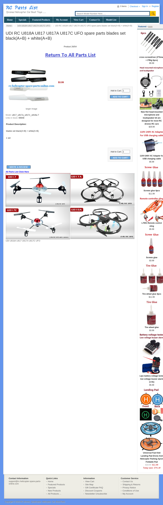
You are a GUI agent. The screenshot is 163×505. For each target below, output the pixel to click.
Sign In (145, 6)
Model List (111, 20)
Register (155, 6)
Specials (22, 20)
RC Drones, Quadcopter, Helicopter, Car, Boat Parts (42, 502)
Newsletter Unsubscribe (96, 494)
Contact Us (94, 20)
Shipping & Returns (131, 484)
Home (10, 20)
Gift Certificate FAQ (94, 487)
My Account (62, 20)
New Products (54, 490)
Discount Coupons (93, 490)
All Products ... (54, 494)
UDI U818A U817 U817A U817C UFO (34, 26)
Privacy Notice (129, 487)
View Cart (78, 20)
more (150, 26)
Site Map (89, 484)
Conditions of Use (131, 490)
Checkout (134, 6)
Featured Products (41, 20)
